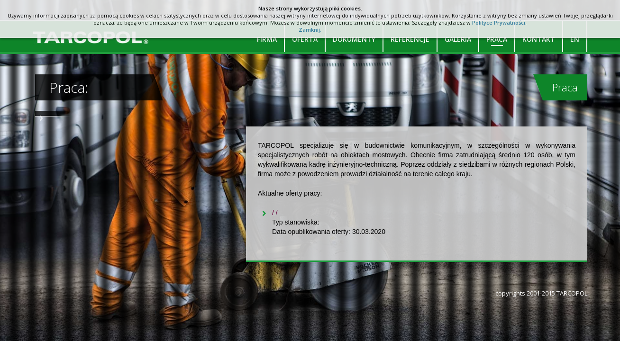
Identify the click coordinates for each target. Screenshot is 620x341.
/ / (275, 212)
